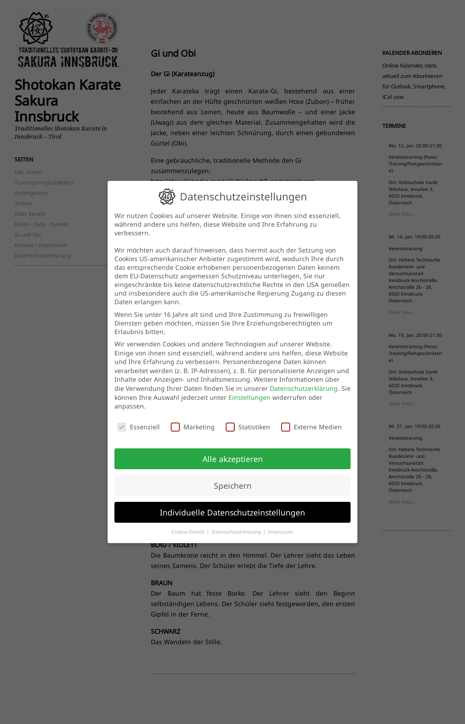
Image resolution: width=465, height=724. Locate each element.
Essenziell (138, 427)
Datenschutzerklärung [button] (237, 532)
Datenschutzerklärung (304, 388)
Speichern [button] (233, 485)
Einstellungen (249, 397)
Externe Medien (311, 427)
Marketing (193, 427)
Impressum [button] (280, 532)
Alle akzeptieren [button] (233, 458)
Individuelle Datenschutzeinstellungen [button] (232, 512)
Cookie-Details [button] (189, 532)
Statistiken (248, 427)
